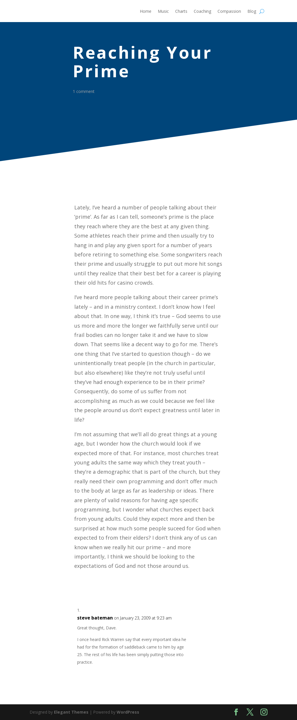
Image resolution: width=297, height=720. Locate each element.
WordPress (128, 712)
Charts (181, 11)
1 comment (85, 91)
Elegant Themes (71, 712)
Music (163, 11)
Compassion (229, 11)
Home (145, 11)
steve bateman (95, 618)
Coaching (202, 11)
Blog (251, 11)
